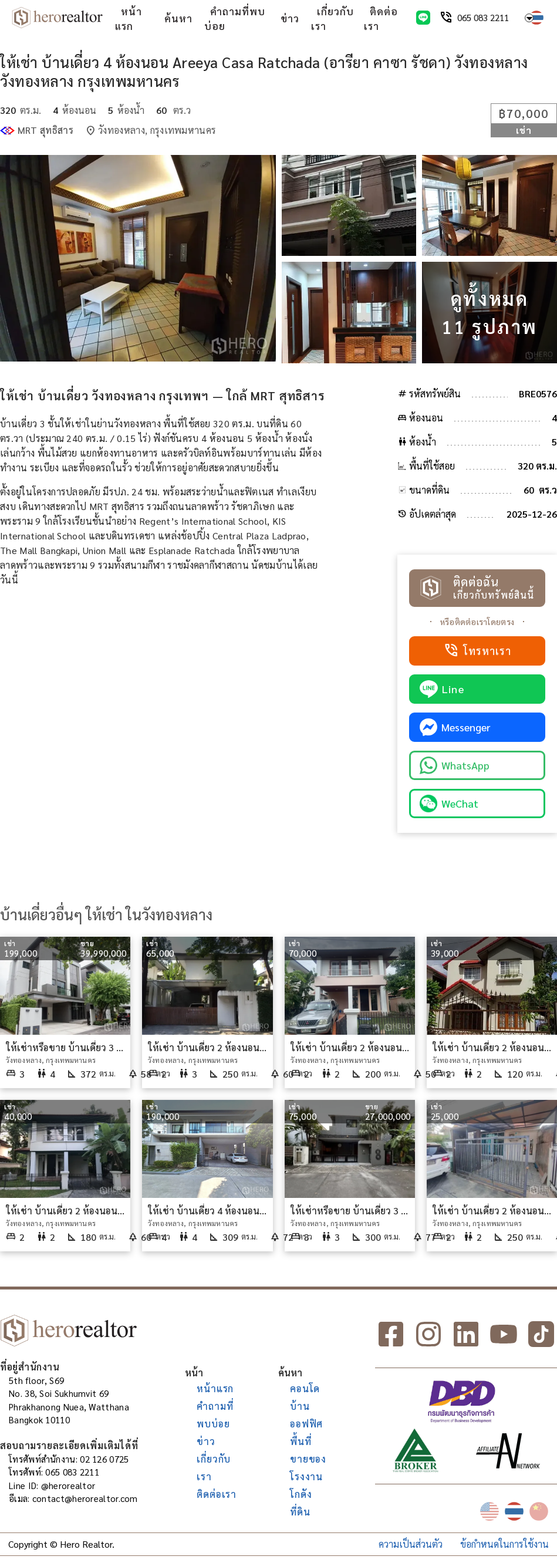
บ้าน (299, 1406)
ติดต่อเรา (381, 19)
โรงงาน (306, 1476)
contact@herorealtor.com (85, 1498)
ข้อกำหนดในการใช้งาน (504, 1544)
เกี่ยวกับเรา (332, 19)
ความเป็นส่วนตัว (411, 1544)
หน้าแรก (128, 19)
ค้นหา (178, 18)
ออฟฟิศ (306, 1423)
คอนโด (305, 1388)
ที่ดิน (300, 1511)
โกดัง (301, 1494)
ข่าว (290, 18)
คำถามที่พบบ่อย (234, 19)
